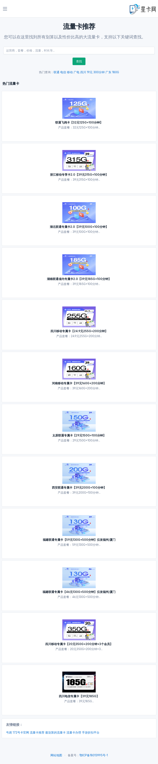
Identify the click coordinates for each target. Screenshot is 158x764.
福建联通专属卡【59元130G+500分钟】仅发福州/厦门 (79, 539)
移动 (70, 72)
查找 (79, 61)
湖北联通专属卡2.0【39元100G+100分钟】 (79, 226)
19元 (90, 72)
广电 (76, 72)
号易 (9, 732)
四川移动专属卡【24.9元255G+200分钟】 (79, 331)
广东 (108, 72)
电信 (63, 72)
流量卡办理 (73, 732)
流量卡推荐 (37, 732)
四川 (83, 72)
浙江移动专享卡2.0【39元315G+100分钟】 (79, 174)
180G (115, 72)
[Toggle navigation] (5, 8)
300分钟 (99, 72)
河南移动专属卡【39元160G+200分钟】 (79, 383)
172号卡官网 (21, 732)
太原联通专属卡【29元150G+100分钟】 (79, 435)
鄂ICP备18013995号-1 (93, 755)
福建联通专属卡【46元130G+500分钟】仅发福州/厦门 (79, 592)
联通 (56, 72)
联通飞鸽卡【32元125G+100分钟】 (79, 122)
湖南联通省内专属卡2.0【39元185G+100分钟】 (79, 279)
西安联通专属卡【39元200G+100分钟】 (79, 487)
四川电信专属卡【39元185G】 (79, 696)
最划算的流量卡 (55, 732)
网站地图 (56, 755)
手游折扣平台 (90, 732)
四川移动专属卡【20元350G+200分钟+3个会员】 (79, 644)
